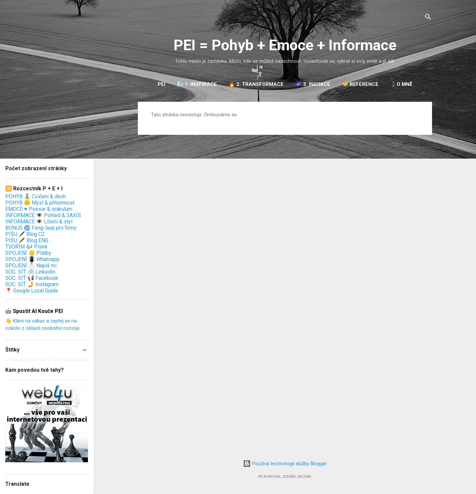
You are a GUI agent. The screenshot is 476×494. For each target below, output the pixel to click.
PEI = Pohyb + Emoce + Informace (285, 45)
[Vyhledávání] (428, 18)
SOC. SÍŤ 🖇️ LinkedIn (30, 272)
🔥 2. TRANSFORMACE (256, 84)
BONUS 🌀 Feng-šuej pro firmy (40, 228)
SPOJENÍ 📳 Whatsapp (32, 259)
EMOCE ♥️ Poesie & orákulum (38, 209)
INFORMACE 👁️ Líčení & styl (38, 221)
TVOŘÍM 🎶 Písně (26, 247)
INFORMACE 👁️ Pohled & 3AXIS (43, 215)
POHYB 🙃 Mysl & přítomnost (39, 203)
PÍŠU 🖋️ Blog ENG (26, 240)
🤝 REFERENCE (360, 84)
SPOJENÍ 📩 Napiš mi (31, 265)
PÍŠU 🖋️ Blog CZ (25, 234)
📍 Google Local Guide (31, 290)
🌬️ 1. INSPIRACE (197, 84)
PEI (161, 84)
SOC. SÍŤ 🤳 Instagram (32, 284)
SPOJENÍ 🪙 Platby (28, 253)
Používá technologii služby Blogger (285, 464)
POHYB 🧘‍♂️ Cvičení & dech (35, 196)
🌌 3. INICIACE (313, 84)
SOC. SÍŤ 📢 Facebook (31, 278)
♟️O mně (401, 84)
